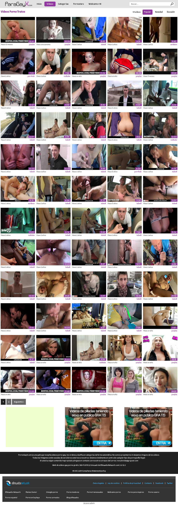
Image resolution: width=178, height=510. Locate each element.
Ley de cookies (114, 483)
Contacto (148, 483)
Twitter (170, 483)
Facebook (159, 483)
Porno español (11, 497)
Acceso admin (89, 503)
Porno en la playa (33, 497)
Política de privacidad (132, 483)
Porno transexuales (95, 492)
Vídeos (50, 4)
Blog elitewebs (73, 497)
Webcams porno (114, 492)
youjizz (32, 44)
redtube (67, 76)
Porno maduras (73, 492)
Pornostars (78, 4)
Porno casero (153, 492)
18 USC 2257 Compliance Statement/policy (89, 471)
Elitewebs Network (13, 492)
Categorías (63, 4)
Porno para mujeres (136, 492)
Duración (171, 12)
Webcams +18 (95, 4)
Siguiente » (19, 401)
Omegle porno (52, 492)
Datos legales (98, 483)
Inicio (39, 4)
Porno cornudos (52, 497)
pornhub (31, 76)
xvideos (173, 44)
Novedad (159, 12)
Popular (147, 12)
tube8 (103, 44)
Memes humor (31, 492)
